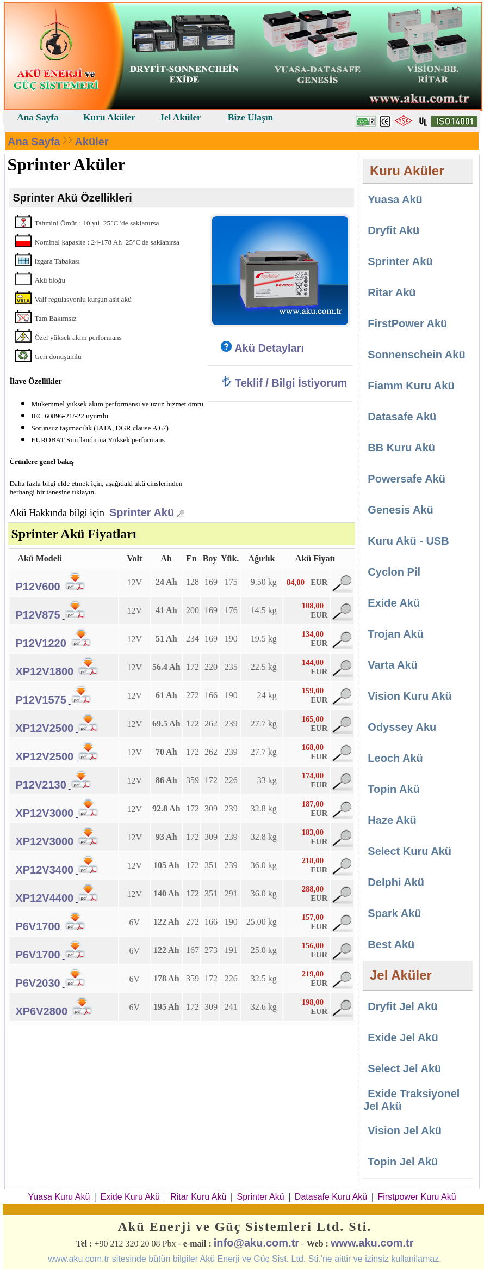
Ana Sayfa (34, 142)
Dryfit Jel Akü (402, 1006)
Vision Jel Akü (405, 1131)
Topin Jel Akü (403, 1162)
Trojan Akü (396, 634)
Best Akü (391, 944)
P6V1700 (37, 926)
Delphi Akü (396, 882)
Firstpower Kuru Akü (416, 1196)
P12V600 (37, 587)
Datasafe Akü (402, 417)
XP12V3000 (44, 813)
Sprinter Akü (141, 512)
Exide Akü (394, 603)
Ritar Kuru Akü (198, 1196)
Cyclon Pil (394, 572)
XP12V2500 (44, 728)
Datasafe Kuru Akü (331, 1196)
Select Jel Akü (404, 1068)
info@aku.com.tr (256, 1243)
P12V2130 (40, 785)
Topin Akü (394, 789)
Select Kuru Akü (409, 851)
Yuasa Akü (395, 199)
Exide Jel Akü (403, 1037)
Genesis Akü (400, 510)
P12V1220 (40, 643)
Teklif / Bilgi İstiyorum (284, 383)
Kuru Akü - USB (408, 541)
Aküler (91, 142)
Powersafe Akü (406, 479)
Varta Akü (393, 665)
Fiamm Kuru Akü (411, 386)
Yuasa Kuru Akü (59, 1196)
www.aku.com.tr (372, 1243)
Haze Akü (392, 820)
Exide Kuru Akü (130, 1196)
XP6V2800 (41, 1011)
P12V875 (37, 615)
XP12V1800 (44, 671)
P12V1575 (40, 700)
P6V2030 (37, 983)
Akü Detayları (262, 348)
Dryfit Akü (393, 230)
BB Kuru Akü (401, 448)
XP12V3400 (44, 870)
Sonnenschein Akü (416, 355)
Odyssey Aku (402, 727)
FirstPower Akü (407, 323)
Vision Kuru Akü (409, 696)
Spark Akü (394, 913)
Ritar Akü (391, 292)
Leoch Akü (395, 758)
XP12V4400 (44, 898)
